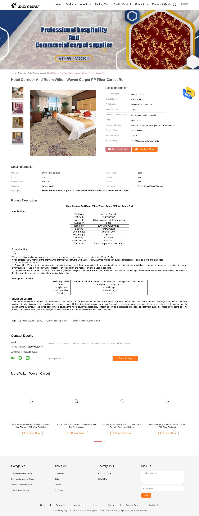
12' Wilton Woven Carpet (30, 321)
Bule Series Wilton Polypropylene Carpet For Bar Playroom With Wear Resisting (31, 425)
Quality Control (122, 4)
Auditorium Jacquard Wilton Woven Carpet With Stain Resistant (167, 425)
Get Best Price (118, 149)
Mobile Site (154, 505)
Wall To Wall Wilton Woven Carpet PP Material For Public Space (76, 425)
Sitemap (112, 505)
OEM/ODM (102, 479)
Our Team (58, 490)
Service (57, 484)
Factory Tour (102, 4)
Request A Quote (161, 4)
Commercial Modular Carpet (23, 479)
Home (57, 4)
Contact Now (144, 149)
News (96, 505)
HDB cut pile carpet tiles (56, 321)
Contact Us (141, 4)
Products (70, 4)
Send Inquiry (125, 358)
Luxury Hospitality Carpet (21, 473)
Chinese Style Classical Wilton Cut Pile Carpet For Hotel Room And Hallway (121, 425)
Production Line (104, 473)
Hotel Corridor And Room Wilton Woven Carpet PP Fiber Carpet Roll (76, 73)
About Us (85, 4)
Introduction (59, 473)
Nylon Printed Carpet (20, 490)
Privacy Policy (133, 505)
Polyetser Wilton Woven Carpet (86, 321)
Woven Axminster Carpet (21, 484)
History (57, 479)
